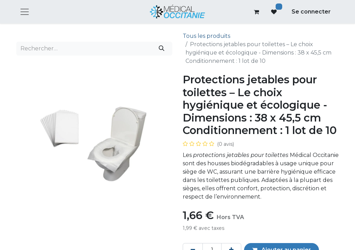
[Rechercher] (161, 49)
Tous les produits (206, 36)
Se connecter (311, 11)
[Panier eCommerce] (256, 12)
